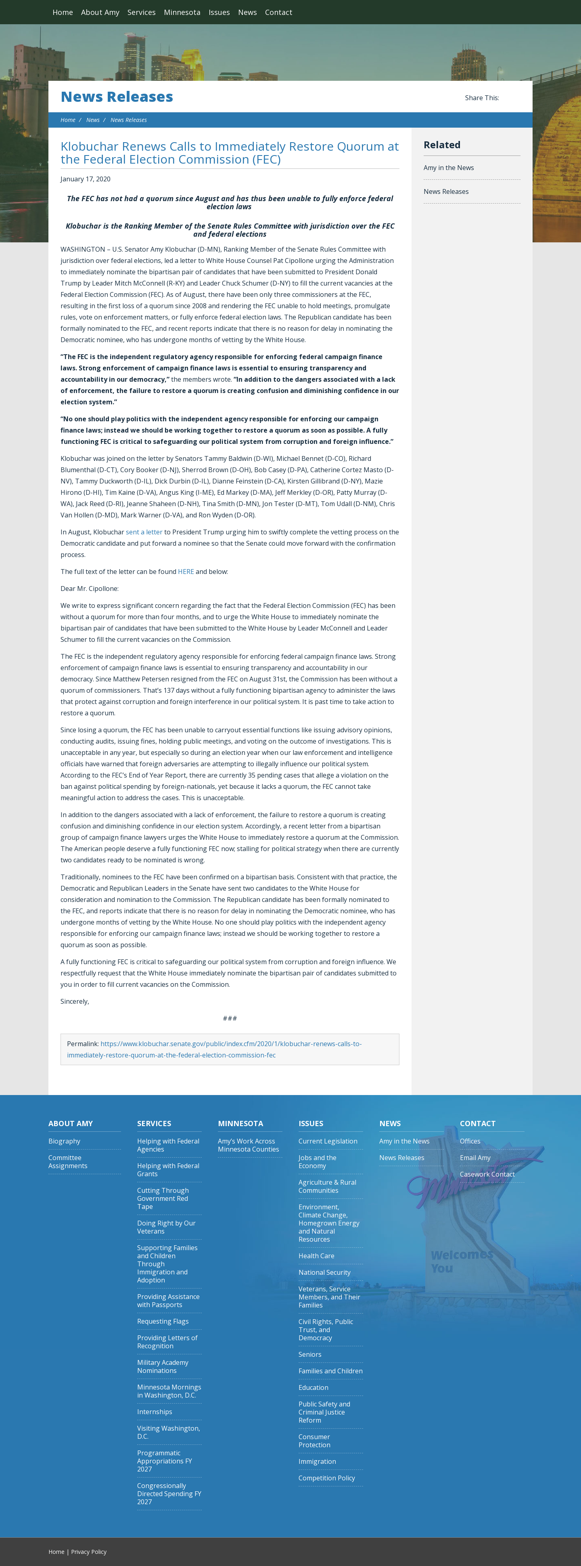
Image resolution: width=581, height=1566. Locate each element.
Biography (64, 1141)
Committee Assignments (68, 1162)
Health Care (316, 1256)
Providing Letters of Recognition (167, 1342)
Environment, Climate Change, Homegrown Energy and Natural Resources (329, 1223)
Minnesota (182, 12)
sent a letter (144, 532)
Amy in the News (449, 167)
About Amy (100, 12)
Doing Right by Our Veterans (166, 1227)
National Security (325, 1272)
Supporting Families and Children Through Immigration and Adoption (167, 1264)
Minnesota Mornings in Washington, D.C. (169, 1391)
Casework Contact (487, 1174)
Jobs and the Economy (317, 1162)
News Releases (117, 96)
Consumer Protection (314, 1441)
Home (62, 12)
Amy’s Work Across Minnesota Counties (248, 1145)
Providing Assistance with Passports (168, 1301)
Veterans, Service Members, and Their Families (329, 1297)
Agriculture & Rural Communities (327, 1186)
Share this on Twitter (516, 98)
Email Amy (475, 1158)
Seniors (310, 1354)
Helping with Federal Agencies (168, 1145)
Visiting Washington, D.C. (168, 1432)
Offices (470, 1141)
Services (141, 12)
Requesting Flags (163, 1321)
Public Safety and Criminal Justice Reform (324, 1412)
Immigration (317, 1461)
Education (313, 1387)
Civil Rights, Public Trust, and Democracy (326, 1330)
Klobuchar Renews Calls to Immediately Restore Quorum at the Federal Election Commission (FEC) (230, 152)
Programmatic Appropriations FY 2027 (164, 1461)
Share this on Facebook (507, 98)
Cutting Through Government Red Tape (163, 1198)
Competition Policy (327, 1478)
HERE (186, 571)
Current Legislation (328, 1141)
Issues (219, 12)
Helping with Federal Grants (168, 1170)
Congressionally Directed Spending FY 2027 (169, 1494)
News (247, 12)
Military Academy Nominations (162, 1366)
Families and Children (331, 1371)
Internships (154, 1412)
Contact (279, 12)
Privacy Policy (89, 1551)
